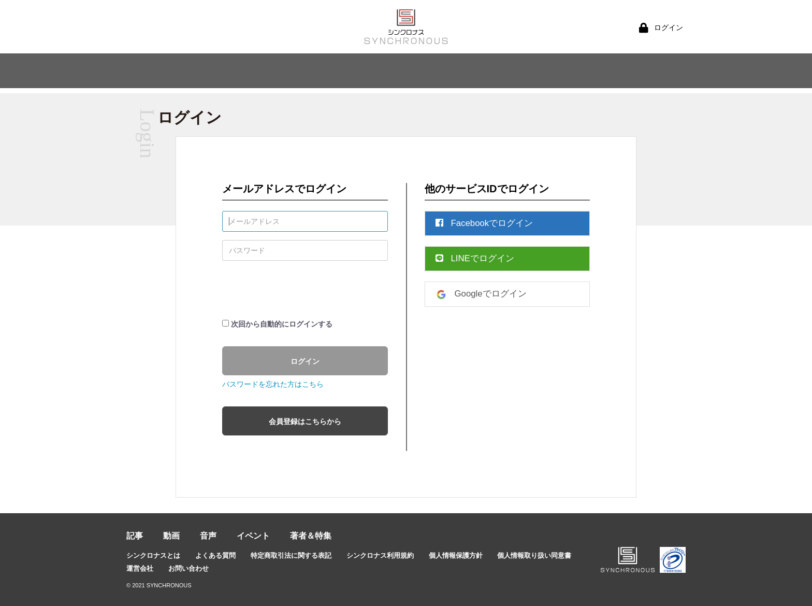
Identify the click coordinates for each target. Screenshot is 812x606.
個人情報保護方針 (456, 555)
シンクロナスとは (153, 555)
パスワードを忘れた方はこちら (273, 384)
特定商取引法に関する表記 (291, 555)
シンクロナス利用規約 (380, 555)
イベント (253, 535)
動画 (171, 535)
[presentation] (301, 289)
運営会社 (139, 568)
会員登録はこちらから (305, 421)
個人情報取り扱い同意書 (534, 555)
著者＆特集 (310, 535)
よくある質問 (215, 555)
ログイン (305, 361)
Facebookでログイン (484, 223)
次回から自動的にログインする (281, 324)
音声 (208, 535)
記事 (134, 535)
